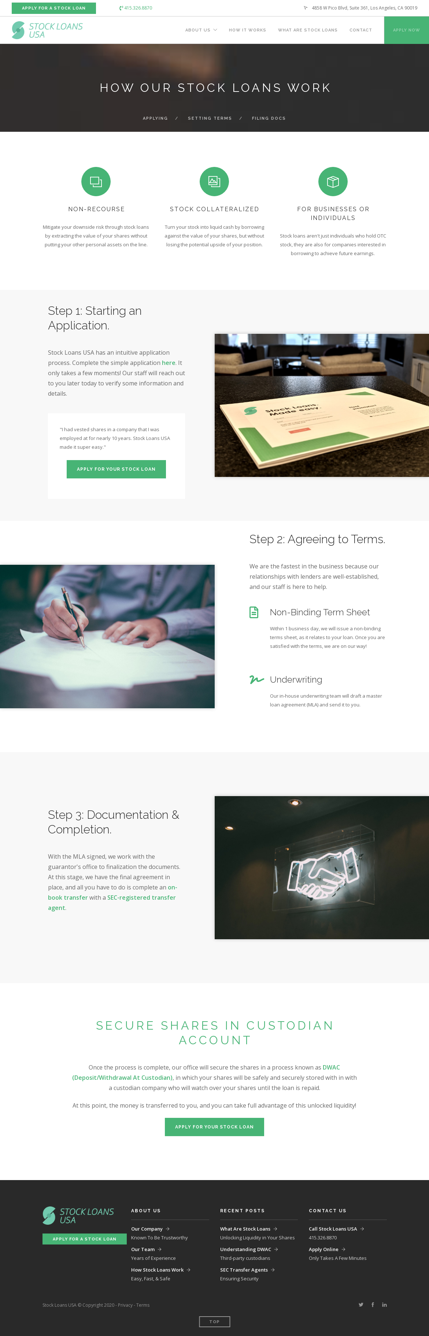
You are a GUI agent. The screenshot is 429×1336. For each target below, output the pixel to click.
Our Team (143, 1249)
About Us (198, 30)
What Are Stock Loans (308, 30)
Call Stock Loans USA (333, 1228)
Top (214, 1322)
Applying (155, 118)
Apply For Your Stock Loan (116, 469)
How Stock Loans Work (157, 1269)
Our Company (147, 1228)
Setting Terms (210, 118)
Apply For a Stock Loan (54, 8)
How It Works (247, 30)
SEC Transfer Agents (244, 1269)
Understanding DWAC (245, 1249)
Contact (361, 30)
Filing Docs (269, 118)
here (168, 363)
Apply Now (406, 30)
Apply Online (324, 1249)
